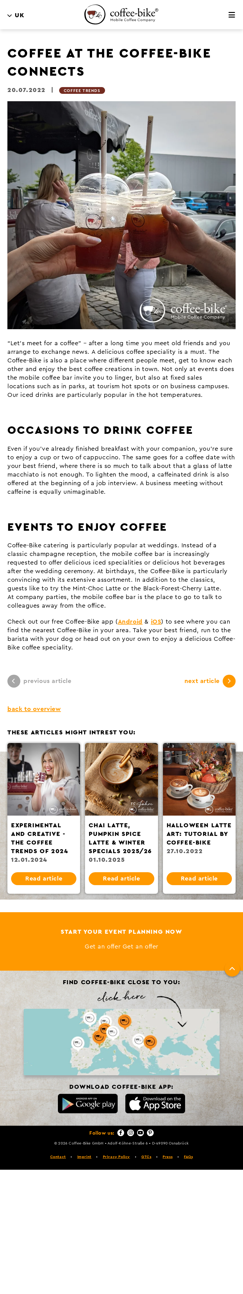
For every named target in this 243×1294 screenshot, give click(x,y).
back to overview (34, 709)
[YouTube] (140, 1132)
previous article (39, 681)
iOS (156, 622)
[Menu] (232, 15)
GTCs (146, 1157)
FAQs (188, 1157)
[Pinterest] (150, 1132)
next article (210, 681)
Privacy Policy (116, 1157)
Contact (58, 1157)
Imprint (84, 1157)
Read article (43, 879)
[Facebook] (120, 1132)
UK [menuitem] (19, 15)
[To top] (232, 968)
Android (130, 622)
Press (167, 1157)
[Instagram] (130, 1132)
